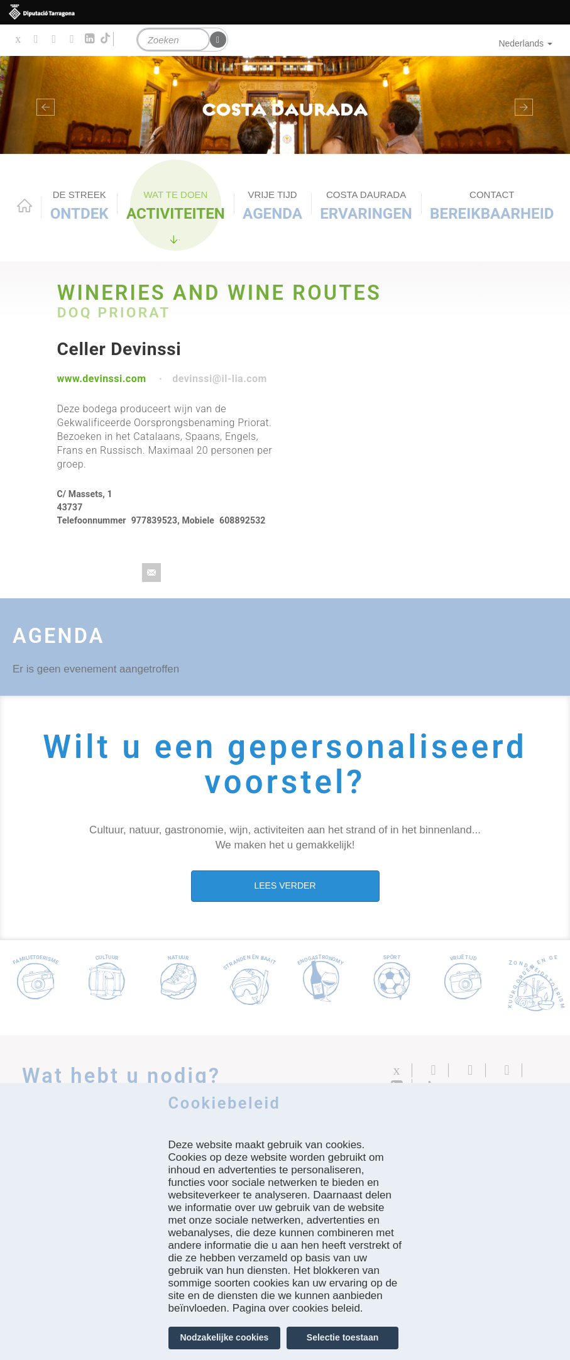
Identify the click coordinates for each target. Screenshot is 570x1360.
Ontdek (79, 205)
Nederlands (525, 43)
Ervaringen (366, 205)
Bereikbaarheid (492, 205)
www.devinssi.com (101, 379)
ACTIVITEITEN (175, 205)
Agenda (272, 205)
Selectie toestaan (342, 1337)
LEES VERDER (284, 885)
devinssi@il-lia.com (219, 379)
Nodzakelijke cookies (224, 1337)
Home (24, 205)
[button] (42, 105)
